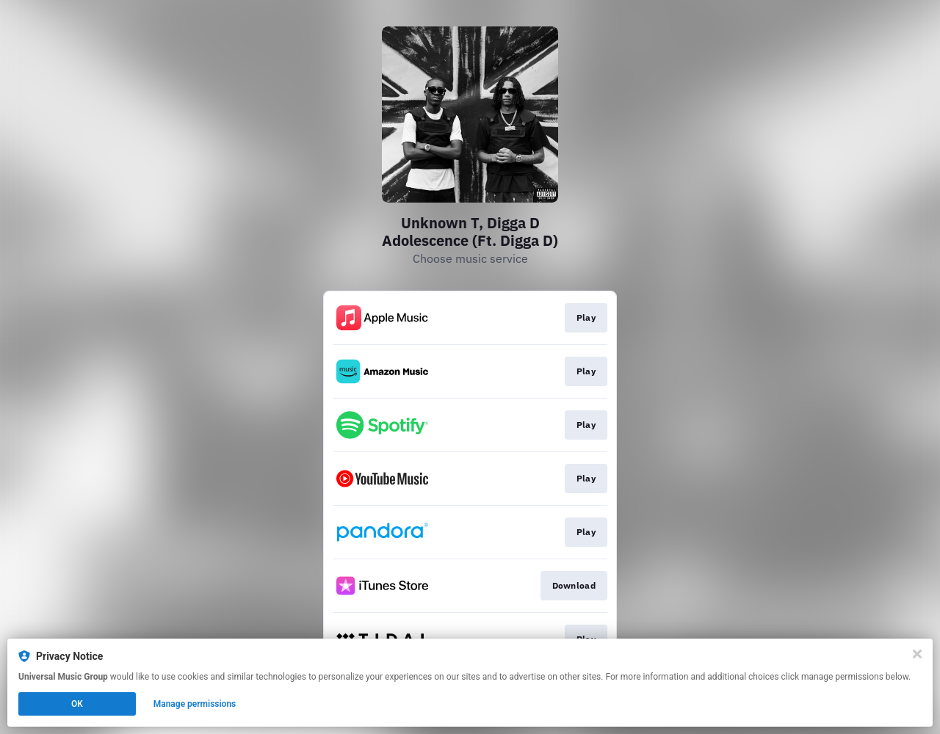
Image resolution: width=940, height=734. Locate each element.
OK (77, 704)
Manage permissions (194, 704)
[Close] (917, 654)
